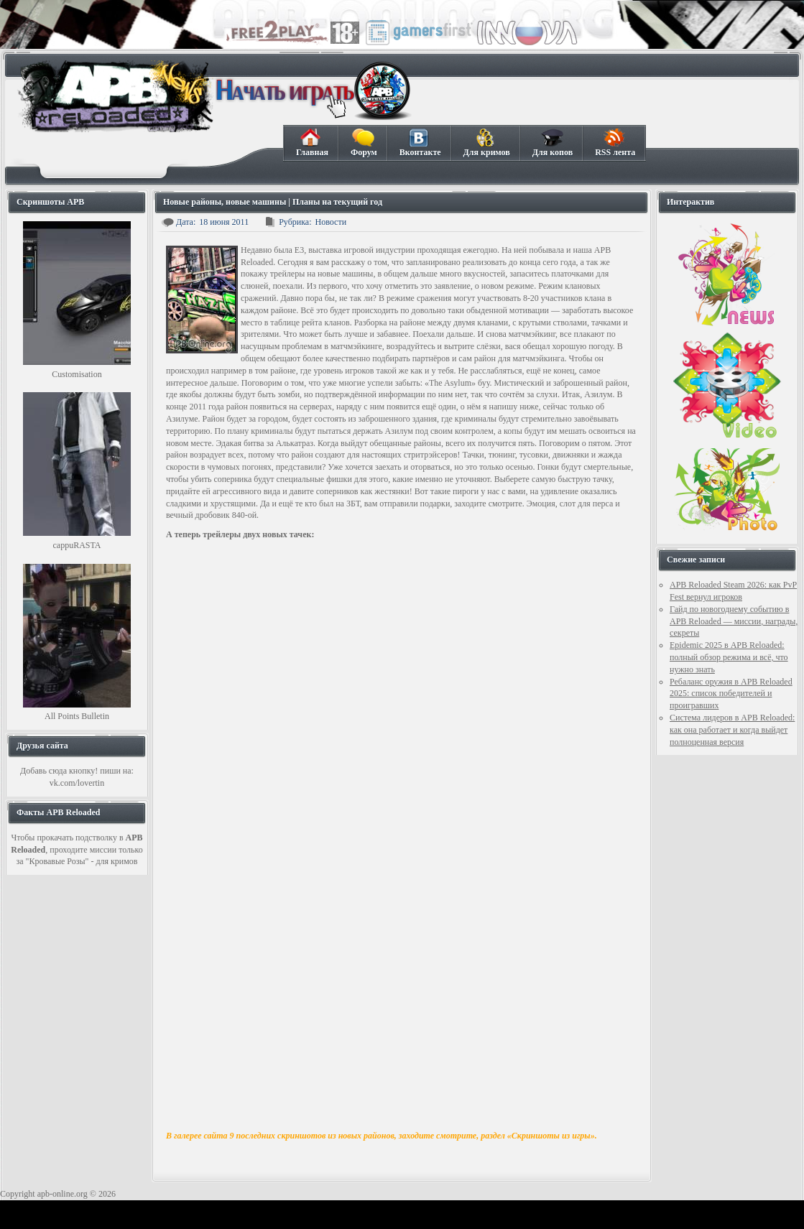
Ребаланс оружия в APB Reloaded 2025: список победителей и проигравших (731, 694)
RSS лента (614, 143)
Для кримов (486, 143)
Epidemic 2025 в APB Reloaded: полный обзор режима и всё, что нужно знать (729, 657)
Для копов (552, 143)
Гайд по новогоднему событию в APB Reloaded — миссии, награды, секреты (734, 621)
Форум (363, 143)
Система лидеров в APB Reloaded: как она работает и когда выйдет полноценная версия (732, 730)
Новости (331, 222)
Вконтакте (420, 143)
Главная (312, 143)
